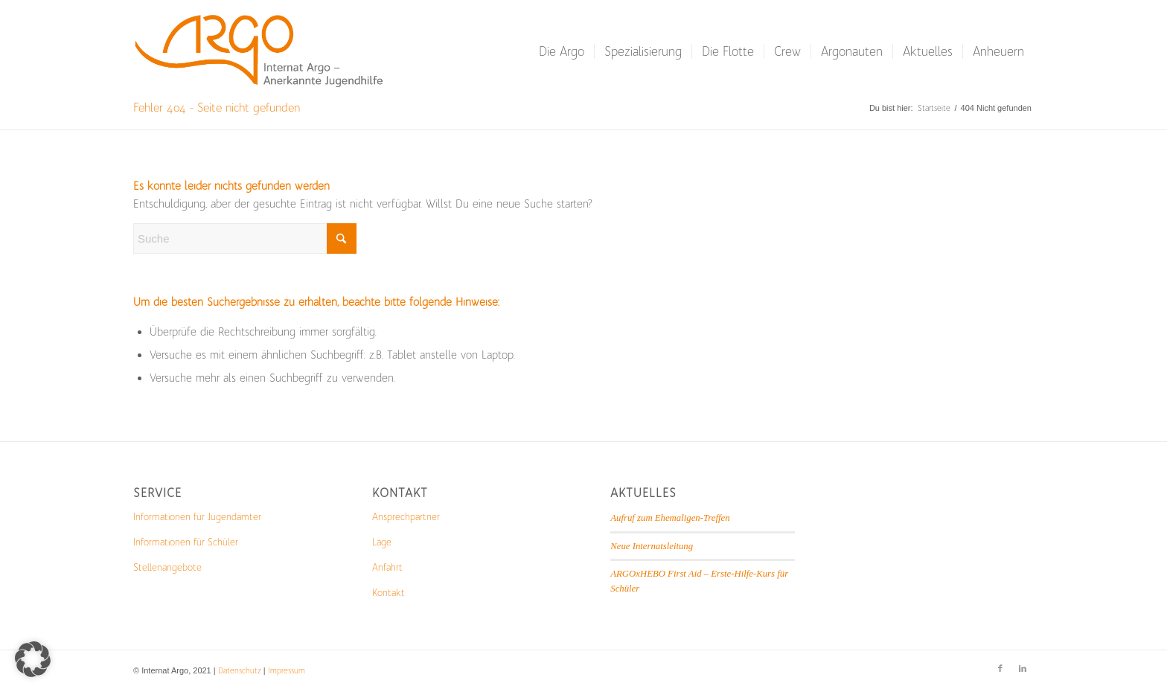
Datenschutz (239, 671)
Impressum (286, 671)
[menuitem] (561, 51)
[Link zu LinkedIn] (1022, 669)
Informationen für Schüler (185, 542)
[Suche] (245, 238)
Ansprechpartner (406, 516)
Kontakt (388, 592)
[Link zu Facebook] (1000, 669)
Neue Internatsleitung (651, 546)
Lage (381, 542)
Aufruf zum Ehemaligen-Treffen (669, 518)
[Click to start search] (342, 238)
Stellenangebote (167, 567)
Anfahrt (387, 567)
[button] (32, 659)
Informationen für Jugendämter (197, 516)
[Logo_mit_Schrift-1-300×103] (261, 51)
